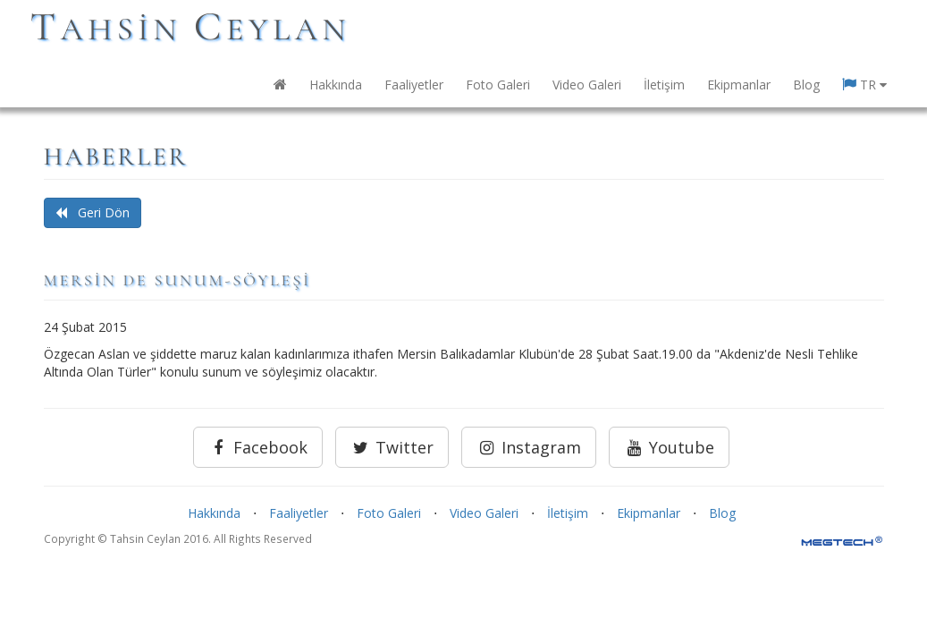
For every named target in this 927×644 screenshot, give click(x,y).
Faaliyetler (413, 84)
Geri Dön (92, 212)
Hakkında (335, 84)
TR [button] (864, 84)
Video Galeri (586, 84)
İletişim (664, 84)
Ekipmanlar (739, 84)
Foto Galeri (498, 84)
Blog (806, 84)
